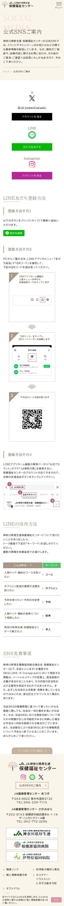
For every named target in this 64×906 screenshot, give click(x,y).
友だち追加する (32, 147)
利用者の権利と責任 (48, 869)
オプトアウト (13, 888)
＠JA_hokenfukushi (32, 107)
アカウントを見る (32, 117)
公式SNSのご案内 (30, 785)
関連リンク (12, 869)
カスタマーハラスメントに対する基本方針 (46, 879)
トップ (6, 71)
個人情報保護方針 (35, 900)
